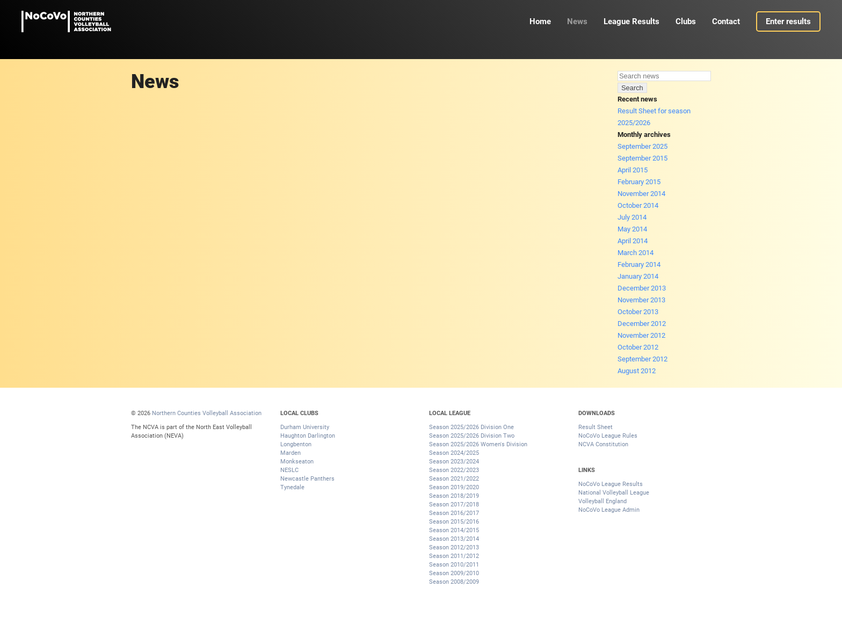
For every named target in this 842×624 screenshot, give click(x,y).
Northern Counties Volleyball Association (207, 413)
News (577, 21)
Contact (726, 21)
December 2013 (642, 288)
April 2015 (633, 170)
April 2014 (633, 241)
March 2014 (636, 253)
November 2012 (641, 335)
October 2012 (638, 347)
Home (540, 21)
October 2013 (638, 312)
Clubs (686, 21)
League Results (631, 21)
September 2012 (642, 359)
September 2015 (642, 158)
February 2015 (639, 182)
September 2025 (642, 146)
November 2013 (641, 300)
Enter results (788, 21)
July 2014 (632, 217)
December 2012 (642, 324)
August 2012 (637, 371)
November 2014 (641, 194)
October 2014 (638, 205)
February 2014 (639, 264)
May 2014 (632, 229)
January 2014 (638, 276)
